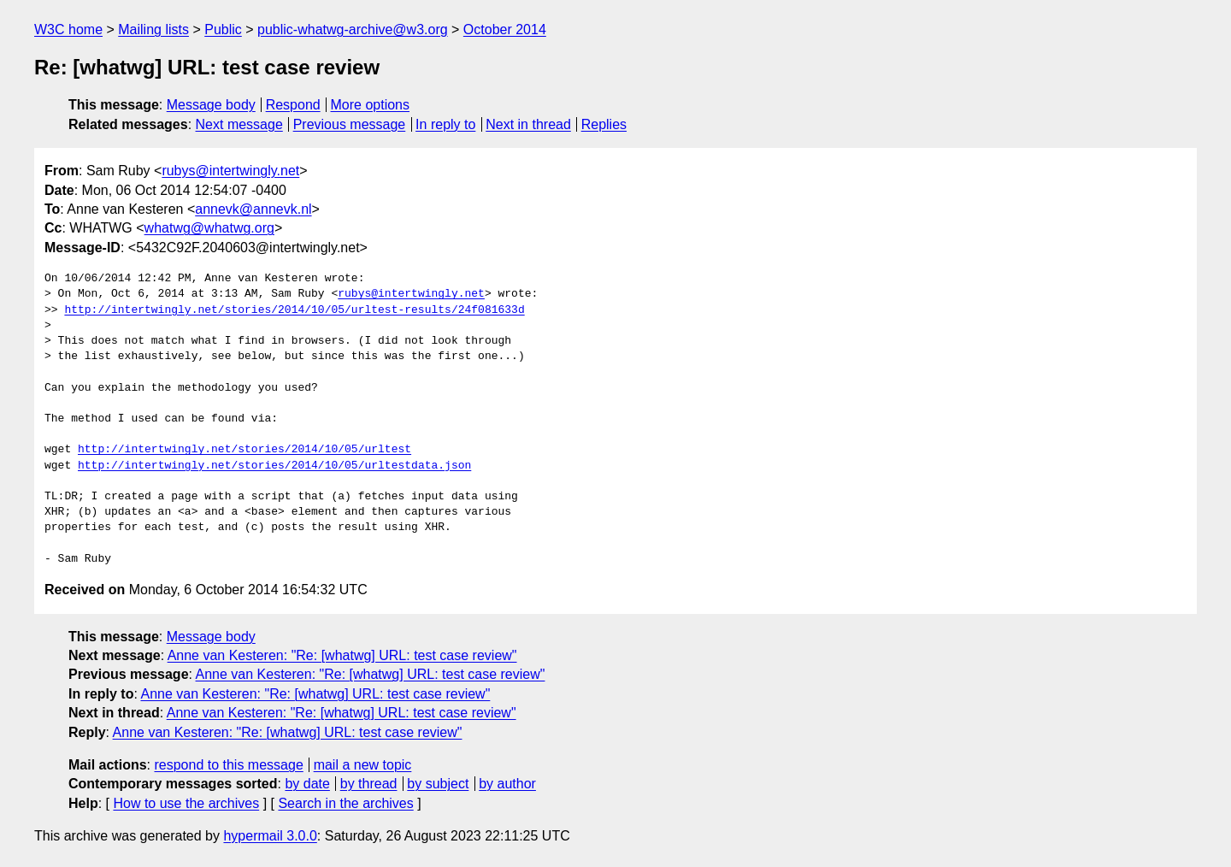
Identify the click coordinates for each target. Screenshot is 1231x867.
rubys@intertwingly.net (230, 170)
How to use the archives (186, 803)
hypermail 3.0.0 (269, 836)
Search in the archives (345, 803)
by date (307, 783)
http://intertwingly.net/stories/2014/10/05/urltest (244, 449)
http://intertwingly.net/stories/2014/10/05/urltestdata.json (274, 466)
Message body (211, 104)
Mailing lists (153, 29)
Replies (604, 124)
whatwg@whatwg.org (209, 228)
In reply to (445, 124)
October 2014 (504, 29)
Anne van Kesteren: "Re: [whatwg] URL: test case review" (342, 655)
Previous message (349, 124)
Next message (239, 124)
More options (370, 104)
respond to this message (228, 765)
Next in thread (528, 124)
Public (223, 29)
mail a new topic (363, 765)
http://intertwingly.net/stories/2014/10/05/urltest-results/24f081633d (294, 310)
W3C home (68, 29)
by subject (437, 783)
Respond (293, 104)
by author (507, 783)
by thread (369, 783)
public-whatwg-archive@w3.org (352, 29)
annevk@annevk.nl (253, 209)
